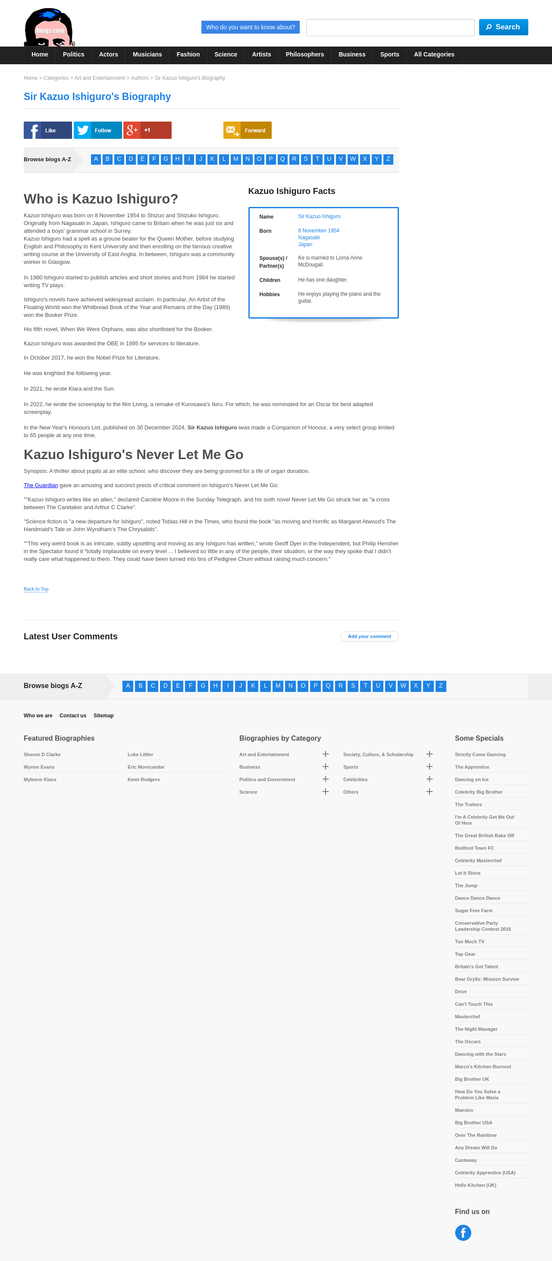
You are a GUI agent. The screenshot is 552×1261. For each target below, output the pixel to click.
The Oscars (468, 1041)
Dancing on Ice (472, 779)
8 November (312, 231)
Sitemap (104, 716)
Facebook (463, 1233)
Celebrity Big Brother (479, 792)
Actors (108, 54)
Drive (461, 991)
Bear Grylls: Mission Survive (487, 979)
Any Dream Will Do (476, 1147)
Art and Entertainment (100, 78)
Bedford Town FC (474, 848)
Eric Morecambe (146, 767)
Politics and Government (267, 779)
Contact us (73, 716)
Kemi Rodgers (144, 779)
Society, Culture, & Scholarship (378, 754)
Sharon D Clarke (42, 754)
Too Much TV (469, 941)
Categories (56, 78)
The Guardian (41, 485)
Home (39, 54)
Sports (389, 54)
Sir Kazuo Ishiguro (319, 216)
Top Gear (465, 954)
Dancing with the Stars (480, 1054)
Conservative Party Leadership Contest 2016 (483, 926)
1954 (333, 231)
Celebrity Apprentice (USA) (485, 1172)
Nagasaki (309, 238)
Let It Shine (467, 873)
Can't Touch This (474, 1004)
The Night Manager (476, 1029)
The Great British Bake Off (484, 835)
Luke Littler (140, 754)
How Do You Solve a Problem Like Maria (477, 1094)
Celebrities (355, 779)
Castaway (466, 1160)
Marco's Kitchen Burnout (483, 1066)
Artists (261, 54)
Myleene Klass (40, 779)
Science (225, 54)
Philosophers (305, 54)
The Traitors (468, 804)
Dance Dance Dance (477, 898)
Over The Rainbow (476, 1135)
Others (350, 792)
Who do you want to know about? (250, 27)
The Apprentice (472, 767)
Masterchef (467, 1016)
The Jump (466, 885)
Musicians (147, 54)
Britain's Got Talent (476, 966)
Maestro (464, 1110)
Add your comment (369, 636)
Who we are (38, 716)
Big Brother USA (473, 1122)
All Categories (434, 54)
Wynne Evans (39, 767)
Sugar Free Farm (473, 910)
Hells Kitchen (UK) (475, 1185)
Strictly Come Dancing (480, 754)
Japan (305, 244)
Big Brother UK (472, 1079)
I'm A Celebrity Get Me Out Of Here (484, 820)
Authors (139, 78)
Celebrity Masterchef (478, 860)
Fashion (188, 54)
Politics (74, 54)
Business (352, 54)
